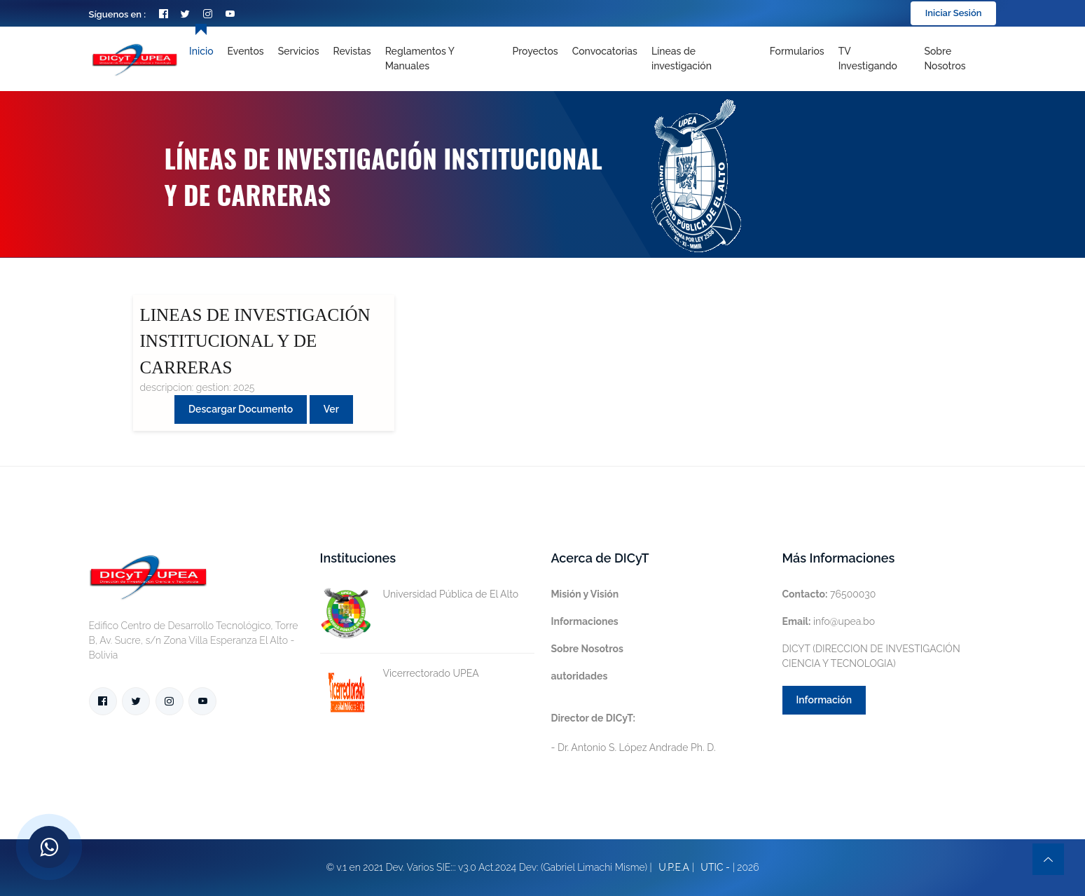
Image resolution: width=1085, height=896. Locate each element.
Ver (331, 409)
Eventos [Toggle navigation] (246, 51)
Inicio (201, 51)
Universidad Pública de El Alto (419, 594)
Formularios (797, 51)
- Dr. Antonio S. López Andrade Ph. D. (633, 732)
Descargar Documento (240, 409)
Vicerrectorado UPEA (399, 673)
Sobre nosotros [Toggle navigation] (944, 58)
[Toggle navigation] (703, 59)
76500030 (829, 594)
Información (824, 699)
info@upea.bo (829, 621)
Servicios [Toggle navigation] (298, 51)
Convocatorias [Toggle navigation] (604, 51)
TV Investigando (867, 58)
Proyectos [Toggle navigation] (535, 51)
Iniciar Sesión (953, 13)
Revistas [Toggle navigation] (352, 51)
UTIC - (715, 867)
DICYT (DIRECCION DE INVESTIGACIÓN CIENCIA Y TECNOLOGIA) (871, 656)
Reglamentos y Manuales (420, 58)
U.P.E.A (673, 867)
